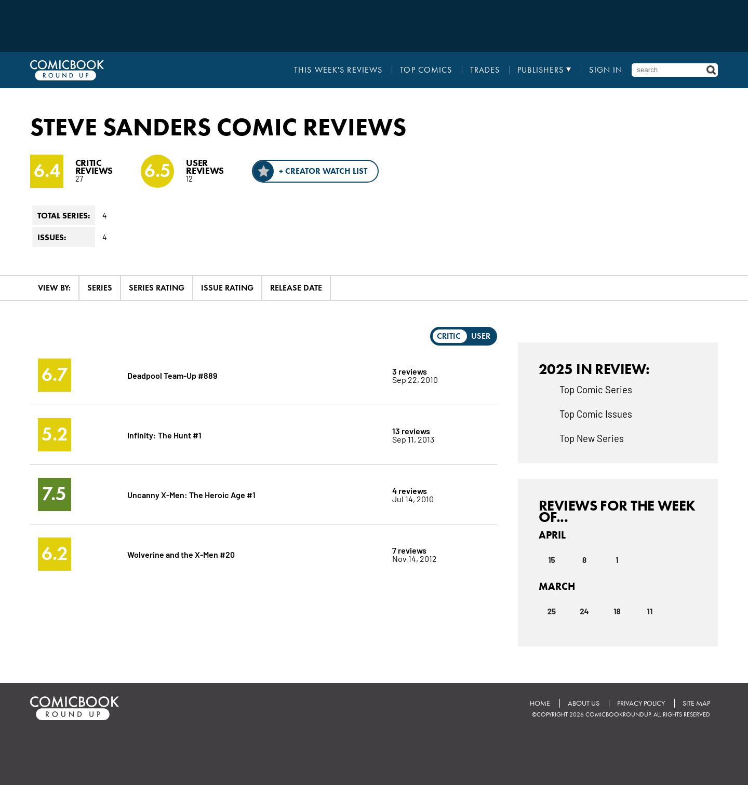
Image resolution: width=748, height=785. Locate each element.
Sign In (605, 70)
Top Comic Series (595, 389)
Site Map (696, 703)
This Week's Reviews (338, 70)
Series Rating (156, 288)
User (480, 336)
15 (551, 559)
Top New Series (591, 438)
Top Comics (426, 70)
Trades (485, 70)
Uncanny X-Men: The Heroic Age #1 (191, 494)
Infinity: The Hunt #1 (164, 434)
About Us (583, 703)
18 (616, 611)
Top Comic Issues (595, 413)
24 (584, 611)
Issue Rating (227, 288)
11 (650, 611)
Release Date (296, 288)
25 (551, 611)
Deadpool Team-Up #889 (172, 374)
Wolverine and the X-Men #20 (181, 553)
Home (540, 703)
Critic (449, 336)
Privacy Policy (641, 703)
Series (99, 288)
